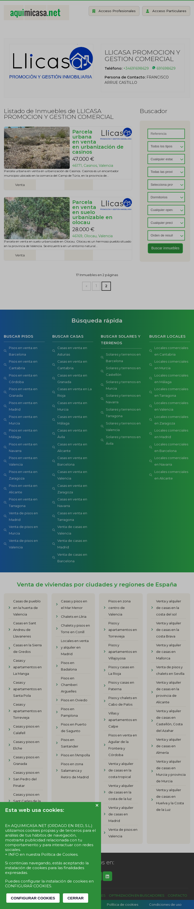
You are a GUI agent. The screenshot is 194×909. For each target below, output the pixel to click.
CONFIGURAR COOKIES (33, 898)
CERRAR (75, 898)
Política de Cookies (59, 854)
